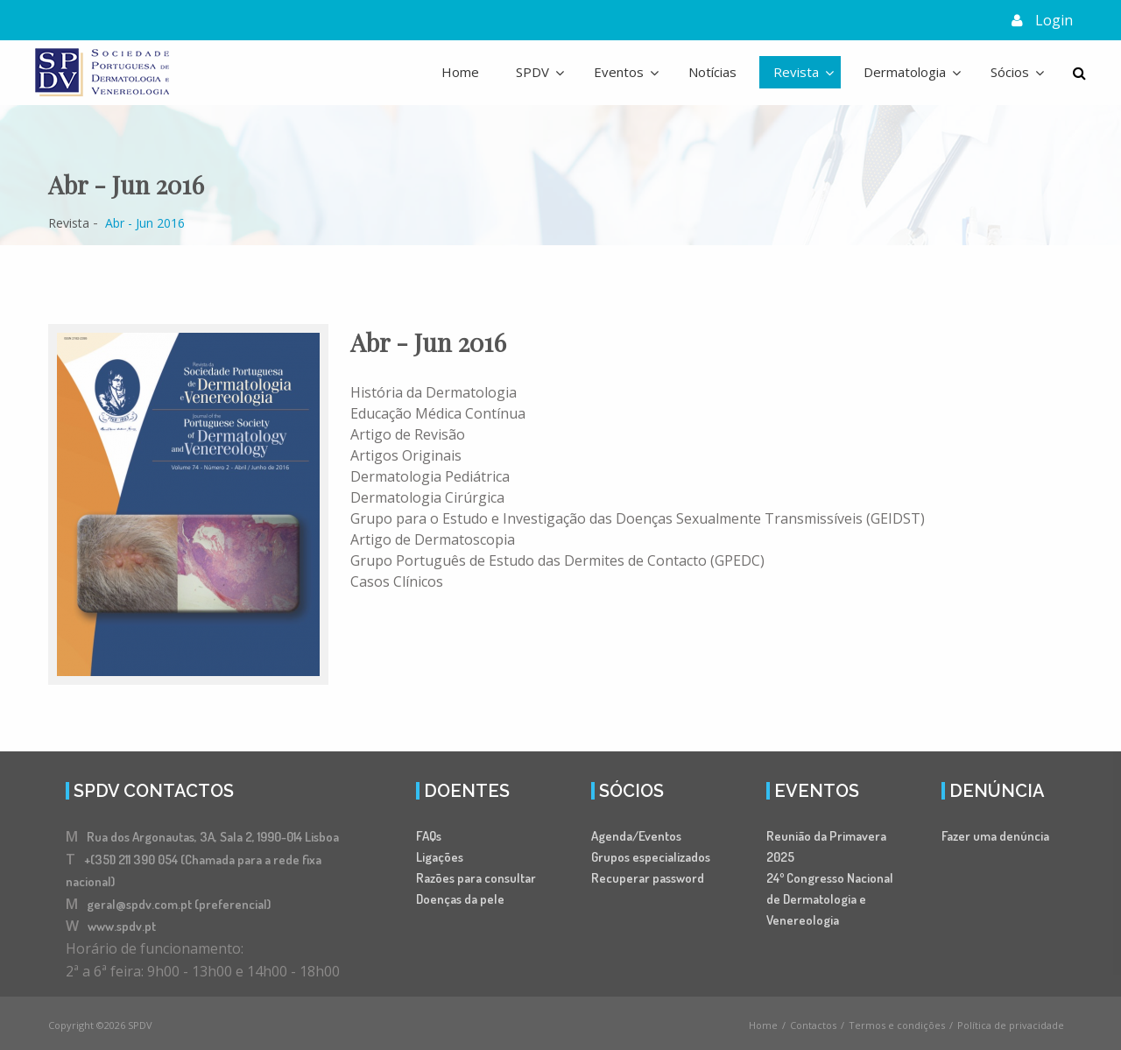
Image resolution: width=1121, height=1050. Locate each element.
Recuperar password (647, 883)
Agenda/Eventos (636, 841)
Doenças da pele (460, 904)
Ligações (439, 862)
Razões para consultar (476, 883)
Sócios (1010, 72)
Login (1054, 20)
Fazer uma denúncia (995, 841)
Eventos (619, 72)
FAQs (428, 841)
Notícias (712, 72)
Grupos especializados (650, 862)
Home (460, 72)
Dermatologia (905, 72)
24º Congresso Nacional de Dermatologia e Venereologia (829, 904)
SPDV (532, 72)
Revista (796, 72)
